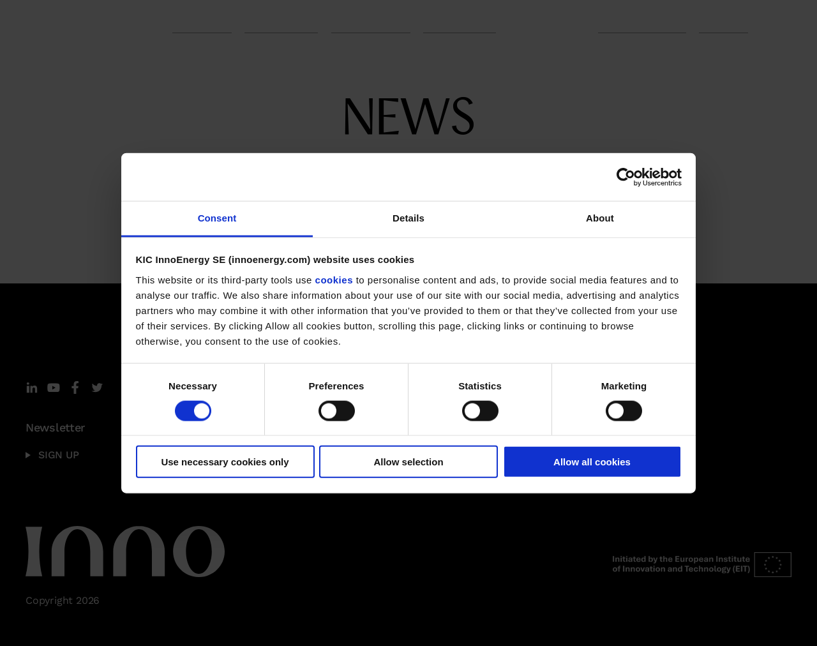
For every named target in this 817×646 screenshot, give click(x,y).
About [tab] (600, 218)
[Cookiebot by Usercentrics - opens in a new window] (626, 176)
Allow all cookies (592, 461)
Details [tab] (408, 218)
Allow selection (408, 461)
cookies (334, 279)
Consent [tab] (217, 218)
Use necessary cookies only (225, 461)
